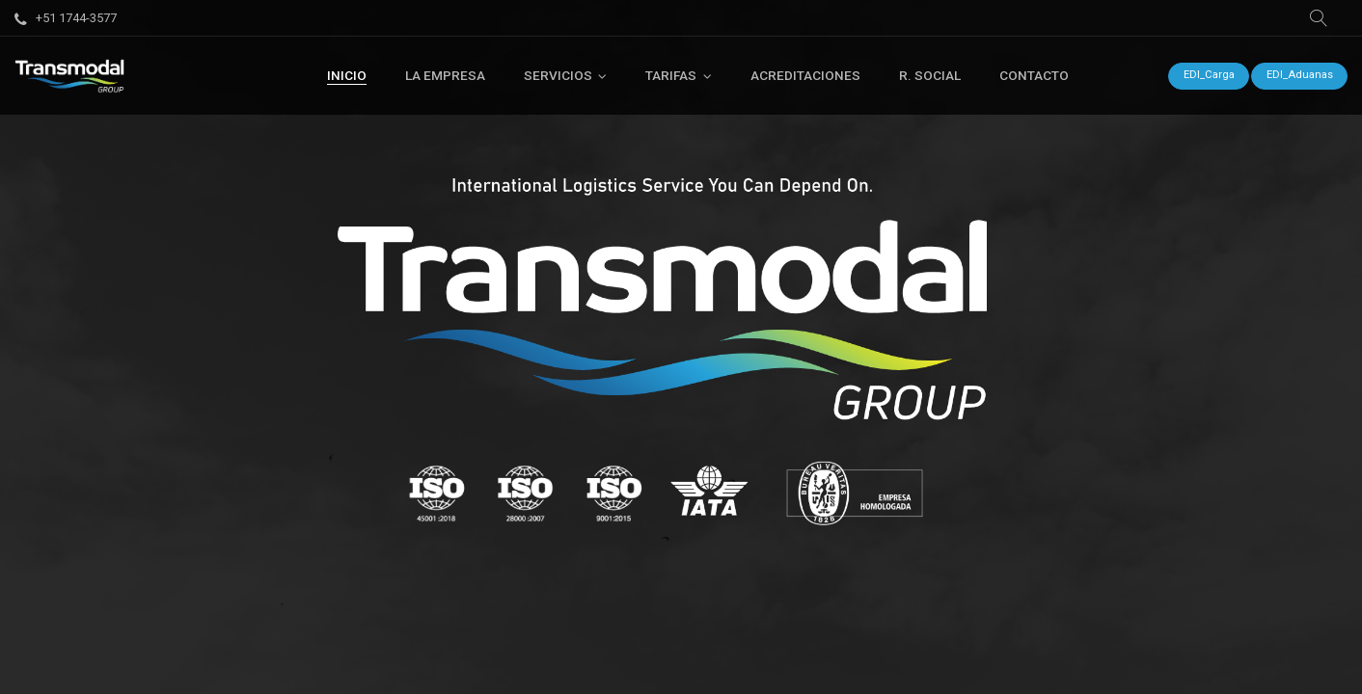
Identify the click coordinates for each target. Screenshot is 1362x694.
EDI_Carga (1209, 74)
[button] (1318, 18)
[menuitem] (347, 75)
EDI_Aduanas (1300, 74)
